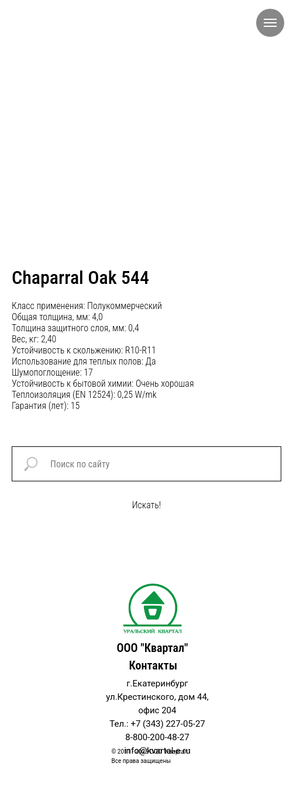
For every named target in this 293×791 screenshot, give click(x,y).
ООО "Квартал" (152, 648)
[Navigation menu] (270, 23)
